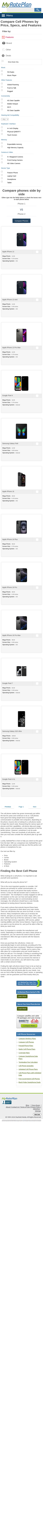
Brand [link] (7, 43)
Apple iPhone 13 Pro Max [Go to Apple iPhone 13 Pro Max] (11, 347)
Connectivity (5, 96)
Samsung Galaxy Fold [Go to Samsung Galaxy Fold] (10, 443)
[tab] (21, 37)
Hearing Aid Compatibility (10, 115)
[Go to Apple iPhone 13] (21, 238)
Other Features (6, 80)
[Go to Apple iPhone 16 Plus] (21, 525)
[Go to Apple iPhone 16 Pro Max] (21, 621)
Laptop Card (11, 176)
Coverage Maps (24, 1053)
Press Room (36, 1105)
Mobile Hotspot (12, 104)
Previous (8, 807)
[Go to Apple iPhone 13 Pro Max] (21, 334)
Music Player (11, 75)
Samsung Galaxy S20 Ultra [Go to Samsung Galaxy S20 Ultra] (12, 731)
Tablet (9, 183)
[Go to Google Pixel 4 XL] (21, 765)
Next (34, 807)
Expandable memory (14, 144)
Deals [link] (6, 55)
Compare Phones (21, 221)
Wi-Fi (9, 107)
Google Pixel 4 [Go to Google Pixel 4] (7, 395)
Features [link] (8, 37)
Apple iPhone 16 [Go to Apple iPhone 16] (8, 491)
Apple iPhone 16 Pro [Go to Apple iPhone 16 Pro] (9, 587)
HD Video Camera (13, 163)
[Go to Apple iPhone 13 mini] (21, 286)
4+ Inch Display (12, 128)
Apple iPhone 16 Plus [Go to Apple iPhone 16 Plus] (10, 539)
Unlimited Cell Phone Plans (28, 1069)
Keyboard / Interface (8, 124)
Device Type (5, 168)
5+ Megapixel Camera (15, 157)
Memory (4, 140)
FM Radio (10, 72)
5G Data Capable (13, 110)
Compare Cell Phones (26, 1042)
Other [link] (6, 49)
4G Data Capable (13, 100)
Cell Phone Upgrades (26, 1066)
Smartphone (11, 179)
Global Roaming (13, 85)
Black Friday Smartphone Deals (30, 1082)
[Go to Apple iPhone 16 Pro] (21, 573)
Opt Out (37, 1114)
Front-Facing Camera (14, 160)
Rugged (10, 91)
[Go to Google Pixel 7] (21, 669)
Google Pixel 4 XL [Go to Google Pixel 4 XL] (8, 779)
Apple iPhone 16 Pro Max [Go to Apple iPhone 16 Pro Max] (11, 635)
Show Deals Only (13, 62)
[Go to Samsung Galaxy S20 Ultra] (21, 717)
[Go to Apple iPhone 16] (21, 477)
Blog (27, 1105)
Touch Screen (12, 135)
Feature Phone (12, 173)
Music (3, 67)
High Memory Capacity (15, 147)
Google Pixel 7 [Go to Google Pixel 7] (7, 683)
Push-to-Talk (11, 88)
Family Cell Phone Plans (27, 1049)
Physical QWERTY (14, 132)
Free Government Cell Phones (29, 1079)
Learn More (22, 996)
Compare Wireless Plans (27, 1038)
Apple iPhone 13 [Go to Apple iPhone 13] (8, 252)
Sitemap (38, 1111)
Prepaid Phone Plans (26, 1046)
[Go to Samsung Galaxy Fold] (21, 429)
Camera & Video (7, 152)
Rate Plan (16, 4)
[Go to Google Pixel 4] (21, 382)
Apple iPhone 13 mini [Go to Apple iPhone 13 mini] (9, 299)
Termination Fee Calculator (28, 1062)
